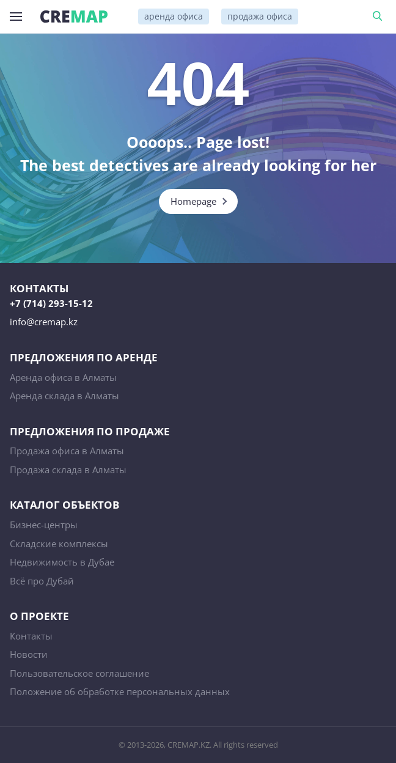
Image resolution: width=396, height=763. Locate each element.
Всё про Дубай (42, 581)
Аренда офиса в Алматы (63, 377)
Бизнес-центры (44, 524)
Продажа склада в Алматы (68, 469)
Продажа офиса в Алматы (67, 450)
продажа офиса (259, 16)
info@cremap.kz (44, 321)
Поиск (379, 16)
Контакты (31, 636)
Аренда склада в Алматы (64, 395)
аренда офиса (173, 16)
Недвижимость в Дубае (62, 562)
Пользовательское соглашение (79, 673)
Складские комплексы (59, 543)
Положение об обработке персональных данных (120, 691)
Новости (29, 654)
